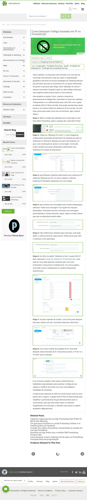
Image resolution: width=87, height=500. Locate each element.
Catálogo (14, 86)
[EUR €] (68, 8)
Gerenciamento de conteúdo (14, 61)
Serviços (61, 3)
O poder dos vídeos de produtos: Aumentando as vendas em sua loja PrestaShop (56, 429)
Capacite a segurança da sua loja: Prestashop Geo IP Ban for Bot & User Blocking (56, 420)
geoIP (66, 66)
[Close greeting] (24, 480)
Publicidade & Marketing (14, 55)
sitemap (80, 481)
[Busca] (43, 16)
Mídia (14, 65)
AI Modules (14, 97)
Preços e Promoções (14, 76)
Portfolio (69, 3)
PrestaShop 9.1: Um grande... (17, 186)
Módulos (36, 3)
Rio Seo (14, 70)
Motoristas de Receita (14, 81)
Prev (33, 454)
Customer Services (75, 491)
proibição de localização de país (55, 68)
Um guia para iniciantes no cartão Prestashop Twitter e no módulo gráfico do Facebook (55, 424)
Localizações (41, 66)
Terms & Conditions (45, 491)
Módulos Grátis (14, 109)
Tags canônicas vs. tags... (17, 174)
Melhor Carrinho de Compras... (17, 161)
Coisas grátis (28, 481)
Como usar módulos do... (18, 149)
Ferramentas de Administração (14, 49)
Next (82, 454)
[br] (76, 8)
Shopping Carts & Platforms (51, 62)
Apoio (77, 3)
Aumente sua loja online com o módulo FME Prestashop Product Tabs (54, 433)
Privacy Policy (60, 491)
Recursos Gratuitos (49, 3)
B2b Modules (14, 37)
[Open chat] (5, 489)
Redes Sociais (14, 91)
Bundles (7, 123)
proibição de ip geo (55, 66)
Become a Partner (67, 481)
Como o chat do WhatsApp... (16, 198)
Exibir (24, 154)
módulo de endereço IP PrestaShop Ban (60, 259)
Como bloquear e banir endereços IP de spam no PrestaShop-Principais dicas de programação (56, 438)
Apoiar (55, 481)
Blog (83, 3)
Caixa (14, 42)
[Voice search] (68, 16)
